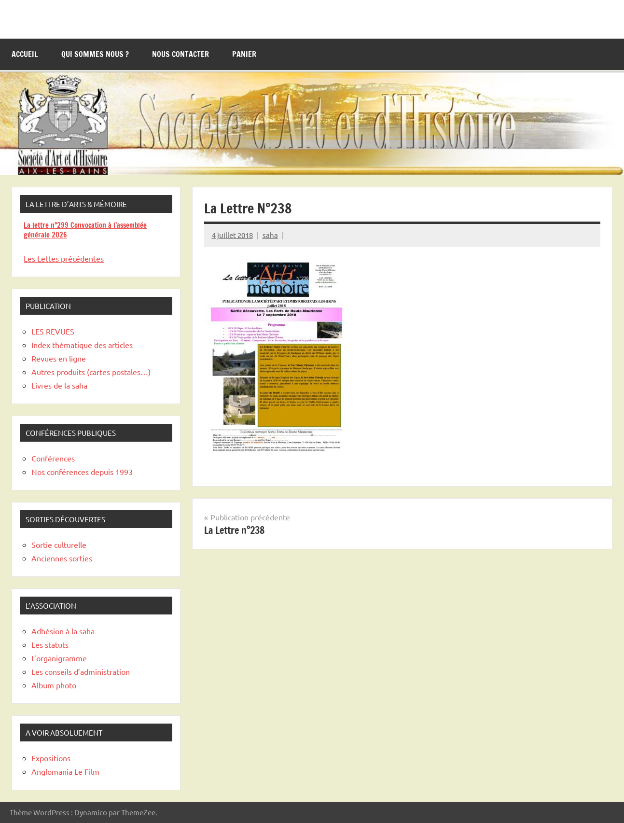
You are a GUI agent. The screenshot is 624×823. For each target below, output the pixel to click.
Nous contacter (180, 54)
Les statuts (50, 644)
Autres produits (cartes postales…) (91, 372)
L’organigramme (59, 658)
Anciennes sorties (61, 558)
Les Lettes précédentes (64, 258)
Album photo (53, 685)
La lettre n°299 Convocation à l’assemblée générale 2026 (85, 230)
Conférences (53, 458)
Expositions (50, 758)
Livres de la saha (59, 385)
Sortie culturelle (58, 544)
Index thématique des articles (82, 344)
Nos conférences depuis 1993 (82, 471)
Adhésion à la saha (63, 631)
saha (270, 234)
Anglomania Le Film (65, 771)
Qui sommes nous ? (95, 54)
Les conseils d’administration (80, 671)
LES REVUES (52, 331)
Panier (244, 54)
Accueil (25, 54)
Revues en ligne (58, 358)
